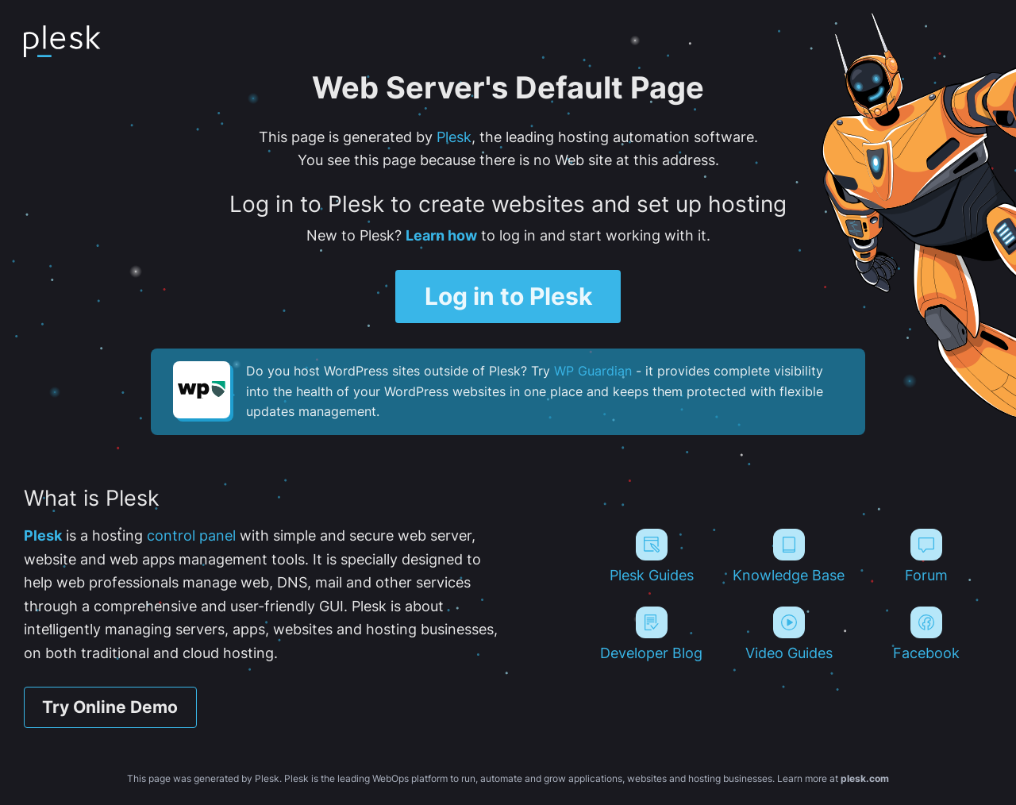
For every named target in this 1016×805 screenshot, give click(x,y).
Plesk (454, 136)
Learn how (441, 235)
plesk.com (865, 778)
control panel (191, 535)
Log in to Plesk (508, 295)
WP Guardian (593, 371)
